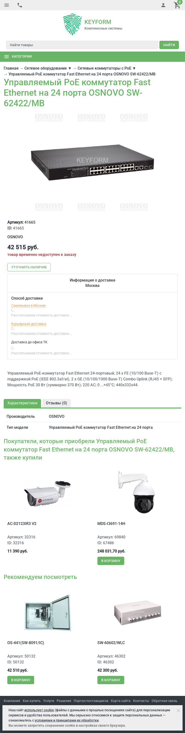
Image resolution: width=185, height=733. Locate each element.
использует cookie (39, 710)
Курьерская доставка (28, 324)
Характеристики (22, 403)
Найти (169, 45)
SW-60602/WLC (111, 642)
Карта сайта (121, 701)
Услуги (48, 701)
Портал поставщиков (91, 701)
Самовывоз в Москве (28, 305)
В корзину (110, 561)
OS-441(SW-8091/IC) (25, 642)
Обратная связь (164, 701)
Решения (64, 701)
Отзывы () (56, 403)
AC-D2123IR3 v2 (21, 523)
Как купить (32, 701)
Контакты (141, 701)
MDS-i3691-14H (111, 523)
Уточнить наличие (29, 267)
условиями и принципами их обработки (67, 720)
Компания (12, 701)
